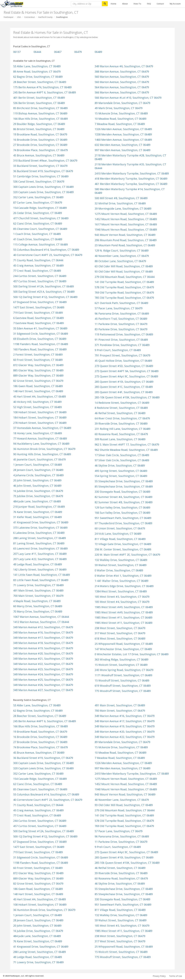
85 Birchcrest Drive (40, 108)
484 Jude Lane (37, 501)
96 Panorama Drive (122, 313)
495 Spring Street (121, 471)
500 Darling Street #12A (43, 286)
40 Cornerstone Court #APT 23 (47, 255)
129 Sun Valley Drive (122, 507)
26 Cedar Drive (37, 213)
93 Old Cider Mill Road (124, 271)
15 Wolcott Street (121, 665)
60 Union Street (120, 528)
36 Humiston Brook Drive (44, 449)
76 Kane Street (37, 512)
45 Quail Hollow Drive (123, 360)
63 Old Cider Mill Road (124, 266)
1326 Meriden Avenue (123, 129)
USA (19, 17)
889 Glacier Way (38, 375)
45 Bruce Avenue (38, 155)
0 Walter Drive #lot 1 (123, 575)
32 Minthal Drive (120, 203)
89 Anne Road (36, 71)
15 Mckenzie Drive (121, 113)
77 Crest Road (37, 270)
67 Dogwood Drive (40, 302)
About (125, 3)
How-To (137, 3)
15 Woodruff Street (122, 680)
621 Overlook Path (121, 303)
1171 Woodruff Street (123, 675)
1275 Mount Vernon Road (126, 214)
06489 (98, 52)
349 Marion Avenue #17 (43, 637)
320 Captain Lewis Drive (43, 192)
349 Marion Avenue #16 (43, 632)
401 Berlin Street (39, 97)
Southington (62, 17)
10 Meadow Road (120, 118)
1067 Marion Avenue (41, 617)
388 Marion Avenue (122, 71)
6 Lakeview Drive (38, 533)
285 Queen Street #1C (124, 387)
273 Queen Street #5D (124, 366)
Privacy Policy (159, 976)
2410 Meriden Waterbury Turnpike (132, 173)
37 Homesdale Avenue (42, 428)
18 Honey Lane (37, 433)
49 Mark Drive (118, 108)
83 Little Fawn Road (40, 580)
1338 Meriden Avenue (123, 134)
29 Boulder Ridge (39, 124)
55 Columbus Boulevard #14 (46, 249)
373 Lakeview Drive (40, 527)
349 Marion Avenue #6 (124, 66)
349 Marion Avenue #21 (43, 658)
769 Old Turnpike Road (124, 292)
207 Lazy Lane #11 (40, 554)
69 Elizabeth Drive (39, 339)
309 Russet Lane (120, 439)
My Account (175, 3)
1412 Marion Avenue (41, 622)
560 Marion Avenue (122, 76)
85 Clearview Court (40, 229)
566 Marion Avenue (122, 92)
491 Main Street (38, 590)
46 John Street (37, 485)
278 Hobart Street (39, 423)
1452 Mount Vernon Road (126, 219)
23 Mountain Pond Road (125, 245)
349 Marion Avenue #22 (43, 664)
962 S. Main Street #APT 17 (127, 444)
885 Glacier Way (38, 370)
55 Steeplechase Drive (124, 481)
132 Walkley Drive (121, 560)
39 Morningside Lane (123, 208)
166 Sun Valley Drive (122, 512)
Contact (160, 3)
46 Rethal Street (120, 413)
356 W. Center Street (123, 549)
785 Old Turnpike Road (124, 297)
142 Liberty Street (39, 569)
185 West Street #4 (122, 602)
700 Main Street (38, 596)
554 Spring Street (121, 476)
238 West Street (120, 628)
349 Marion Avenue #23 (43, 669)
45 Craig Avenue (38, 265)
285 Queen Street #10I (124, 381)
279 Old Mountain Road (124, 277)
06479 (78, 52)
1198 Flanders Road (40, 344)
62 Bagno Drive (38, 76)
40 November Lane (122, 256)
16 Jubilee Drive (38, 491)
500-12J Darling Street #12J (45, 297)
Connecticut (29, 17)
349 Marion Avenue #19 (43, 648)
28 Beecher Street (39, 82)
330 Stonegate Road (122, 491)
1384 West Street (121, 591)
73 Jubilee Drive (38, 496)
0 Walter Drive (119, 570)
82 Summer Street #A (123, 497)
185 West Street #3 (122, 596)
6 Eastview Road (38, 318)
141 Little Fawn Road (41, 575)
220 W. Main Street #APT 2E (127, 554)
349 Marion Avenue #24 (43, 674)
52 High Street (37, 407)
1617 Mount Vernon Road (126, 224)
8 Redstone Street (121, 408)
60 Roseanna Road (121, 434)
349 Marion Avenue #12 (43, 627)
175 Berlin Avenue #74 (42, 87)
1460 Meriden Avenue (123, 139)
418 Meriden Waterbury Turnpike (131, 178)
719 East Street (38, 312)
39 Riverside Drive (121, 423)
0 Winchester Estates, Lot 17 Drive (131, 654)
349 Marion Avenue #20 (43, 653)
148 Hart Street (38, 391)
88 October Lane (120, 261)
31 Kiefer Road (37, 517)
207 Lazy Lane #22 (40, 559)
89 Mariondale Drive (122, 103)
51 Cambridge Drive (40, 176)
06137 (17, 52)
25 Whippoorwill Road (124, 644)
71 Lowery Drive (38, 585)
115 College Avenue (40, 244)
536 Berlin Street (39, 103)
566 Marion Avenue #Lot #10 (128, 97)
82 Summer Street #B (123, 502)
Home (113, 3)
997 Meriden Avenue (122, 150)
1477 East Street (38, 307)
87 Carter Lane (37, 202)
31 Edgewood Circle (40, 333)
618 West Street (120, 638)
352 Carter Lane (38, 197)
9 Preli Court (118, 350)
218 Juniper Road (39, 506)
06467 (57, 52)
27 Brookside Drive (40, 145)
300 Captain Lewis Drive (43, 187)
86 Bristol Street (38, 129)
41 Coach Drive (37, 239)
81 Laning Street (38, 543)
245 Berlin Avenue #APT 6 (44, 92)
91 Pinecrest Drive (121, 339)
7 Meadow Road (120, 124)
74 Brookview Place (40, 150)
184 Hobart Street (39, 417)
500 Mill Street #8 (121, 198)
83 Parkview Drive (121, 329)
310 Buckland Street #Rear (45, 160)
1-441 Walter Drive (121, 581)
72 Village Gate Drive (123, 544)
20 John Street (37, 480)
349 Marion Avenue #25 (43, 679)
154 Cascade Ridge (40, 208)
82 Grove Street (38, 381)
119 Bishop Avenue (40, 113)
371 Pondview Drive (122, 345)
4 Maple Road (36, 601)
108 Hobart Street (39, 412)
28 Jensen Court (38, 470)
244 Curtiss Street (39, 276)
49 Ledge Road (37, 564)
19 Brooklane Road (40, 134)
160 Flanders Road (40, 349)
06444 (37, 52)
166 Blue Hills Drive (40, 118)
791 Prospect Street (122, 355)
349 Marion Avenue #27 (43, 690)
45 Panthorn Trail (121, 318)
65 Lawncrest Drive (40, 548)
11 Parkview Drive (121, 324)
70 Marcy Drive (37, 611)
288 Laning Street (39, 538)
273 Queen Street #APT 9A (126, 371)
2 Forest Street (38, 354)
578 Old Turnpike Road (124, 287)
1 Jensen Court (37, 464)
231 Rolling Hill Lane (122, 429)
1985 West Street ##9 (124, 607)
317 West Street (120, 633)
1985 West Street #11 (123, 617)
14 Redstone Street (122, 402)
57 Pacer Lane (118, 308)
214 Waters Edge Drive (124, 586)
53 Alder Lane (36, 66)
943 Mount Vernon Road (125, 235)
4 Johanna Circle (38, 475)
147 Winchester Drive (123, 649)
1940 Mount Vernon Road (126, 229)
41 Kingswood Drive (40, 522)
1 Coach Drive (37, 234)
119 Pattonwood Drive (124, 334)
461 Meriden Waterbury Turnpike (131, 184)
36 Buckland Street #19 (43, 171)
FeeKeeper (9, 17)
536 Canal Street (38, 181)
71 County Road (38, 260)
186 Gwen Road (38, 386)
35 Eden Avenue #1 (40, 328)
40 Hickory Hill (37, 402)
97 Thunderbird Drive (123, 523)
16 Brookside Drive (40, 139)
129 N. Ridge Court (121, 250)
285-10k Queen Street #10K (127, 397)
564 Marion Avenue (122, 87)
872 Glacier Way (38, 365)
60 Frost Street (38, 360)
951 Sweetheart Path (123, 518)
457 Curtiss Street (39, 281)
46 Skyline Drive (120, 465)
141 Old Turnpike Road (124, 282)
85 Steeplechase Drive (124, 486)
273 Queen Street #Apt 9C (126, 376)
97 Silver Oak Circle (122, 460)
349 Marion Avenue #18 (43, 643)
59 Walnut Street (120, 565)
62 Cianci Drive (37, 223)
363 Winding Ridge (121, 659)
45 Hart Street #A (39, 396)
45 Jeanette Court (39, 459)
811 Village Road (120, 539)
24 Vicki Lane (118, 533)
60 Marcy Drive (37, 606)
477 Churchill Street (40, 218)
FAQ (149, 3)
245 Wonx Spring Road (124, 670)
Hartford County (45, 17)
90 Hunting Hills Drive (42, 454)
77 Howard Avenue (40, 438)
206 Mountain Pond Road (126, 240)
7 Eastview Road (38, 323)
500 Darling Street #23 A (43, 291)
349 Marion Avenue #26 (43, 685)
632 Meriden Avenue (122, 145)
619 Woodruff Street (123, 685)
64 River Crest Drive (122, 418)
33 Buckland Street (40, 166)
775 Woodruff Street (123, 691)
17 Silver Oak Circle (122, 455)
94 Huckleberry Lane (41, 443)
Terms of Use (175, 976)
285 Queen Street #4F (124, 392)
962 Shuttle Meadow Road (126, 450)
